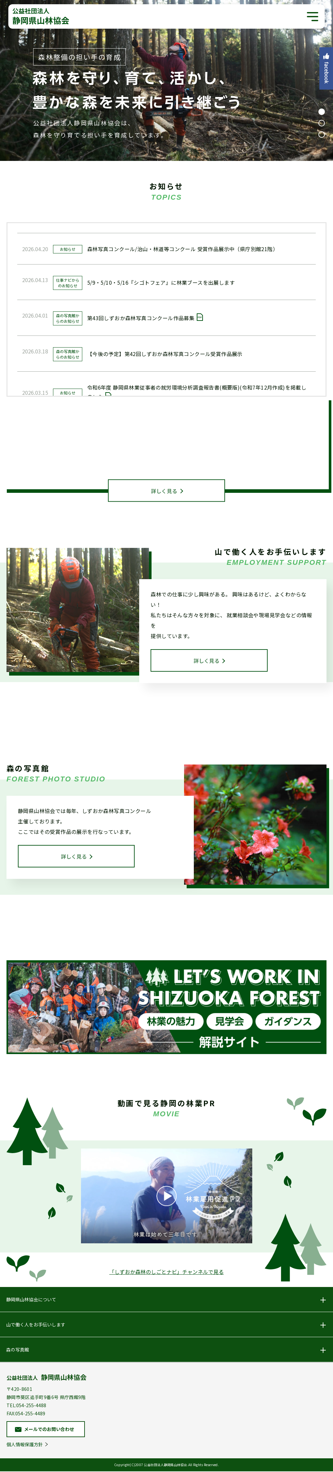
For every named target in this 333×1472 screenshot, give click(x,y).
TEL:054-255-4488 (26, 1406)
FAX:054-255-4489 (26, 1414)
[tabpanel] (166, 80)
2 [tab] (321, 123)
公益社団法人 (47, 1377)
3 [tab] (321, 134)
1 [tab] (321, 111)
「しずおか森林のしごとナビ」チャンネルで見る (166, 1272)
